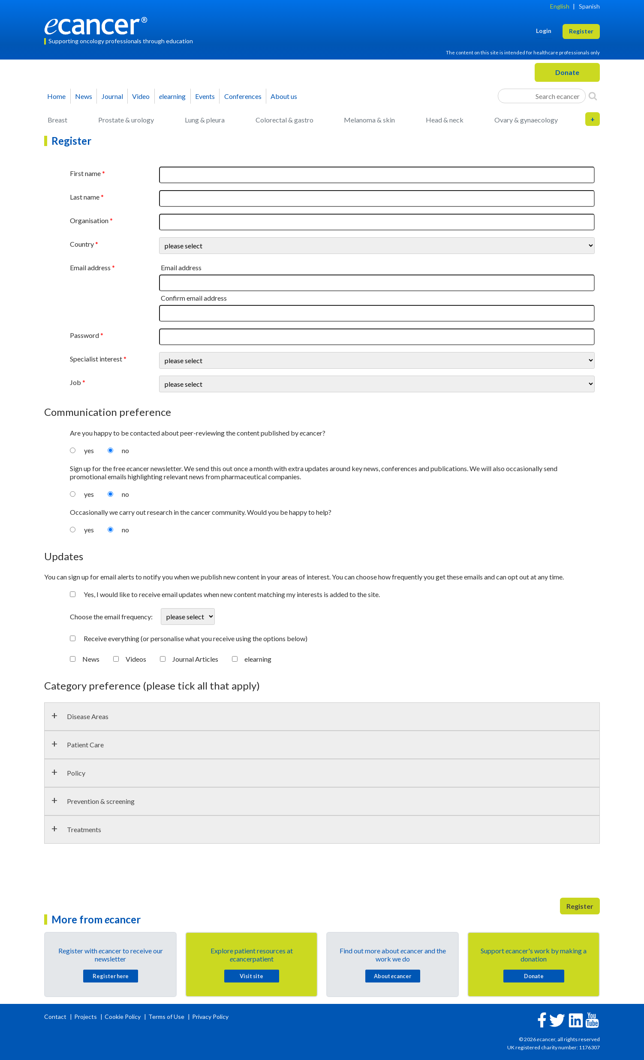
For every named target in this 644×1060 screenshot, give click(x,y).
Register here (111, 976)
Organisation (89, 220)
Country (82, 244)
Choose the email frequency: (112, 616)
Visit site (251, 976)
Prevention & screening (101, 801)
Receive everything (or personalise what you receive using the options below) (195, 638)
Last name (84, 197)
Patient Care (85, 745)
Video (141, 96)
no (125, 450)
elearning (257, 659)
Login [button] (543, 30)
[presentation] (109, 874)
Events (205, 96)
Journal (112, 96)
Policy (76, 773)
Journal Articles (195, 659)
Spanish (589, 6)
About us (284, 96)
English (559, 6)
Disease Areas (87, 716)
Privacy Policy (210, 1016)
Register (579, 906)
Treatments (84, 829)
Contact (56, 1016)
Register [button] (581, 31)
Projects (86, 1016)
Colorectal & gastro (284, 120)
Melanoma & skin (369, 120)
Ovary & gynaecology (526, 120)
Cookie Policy (123, 1016)
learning (172, 96)
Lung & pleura (205, 120)
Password (84, 335)
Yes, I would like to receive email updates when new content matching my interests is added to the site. (232, 594)
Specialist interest (96, 359)
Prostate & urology (126, 120)
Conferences (243, 96)
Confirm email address (194, 298)
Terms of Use (166, 1016)
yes (89, 450)
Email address (90, 267)
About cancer (392, 976)
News (83, 96)
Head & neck (444, 120)
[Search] (593, 96)
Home (56, 96)
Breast (57, 120)
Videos (136, 659)
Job (75, 382)
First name (85, 173)
